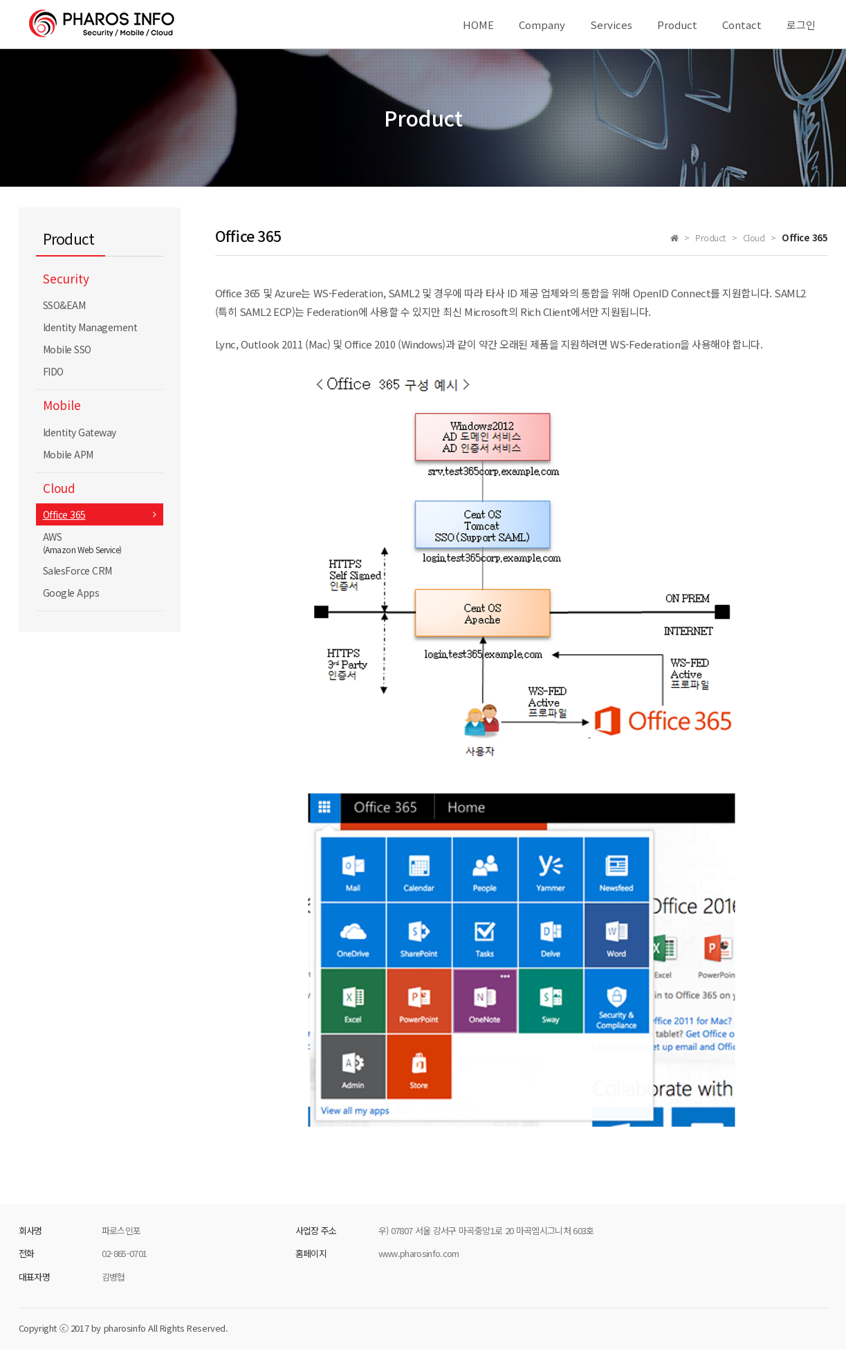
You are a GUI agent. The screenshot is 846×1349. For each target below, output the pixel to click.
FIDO (53, 371)
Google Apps (71, 592)
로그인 (801, 24)
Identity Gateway (79, 432)
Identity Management (90, 327)
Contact (742, 24)
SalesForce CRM (77, 570)
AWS (99, 542)
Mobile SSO (67, 349)
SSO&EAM (64, 305)
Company (542, 24)
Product (677, 24)
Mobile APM (68, 454)
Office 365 (64, 514)
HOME (478, 24)
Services (611, 24)
